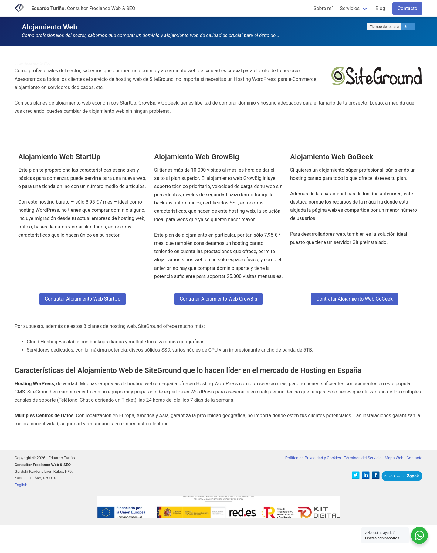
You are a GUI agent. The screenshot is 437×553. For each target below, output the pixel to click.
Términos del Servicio (363, 457)
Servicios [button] (350, 8)
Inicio (19, 63)
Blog (380, 8)
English (21, 485)
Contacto (407, 8)
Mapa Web (394, 457)
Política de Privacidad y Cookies (313, 457)
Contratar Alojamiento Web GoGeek (354, 299)
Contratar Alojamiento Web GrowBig (218, 299)
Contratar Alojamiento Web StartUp (82, 299)
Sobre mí (323, 8)
